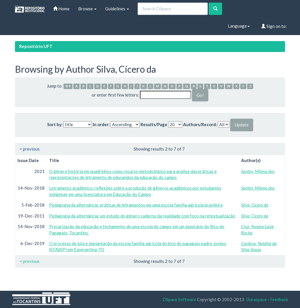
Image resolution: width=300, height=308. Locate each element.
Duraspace (256, 299)
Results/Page (154, 124)
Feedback (279, 299)
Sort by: (55, 124)
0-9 (68, 86)
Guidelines (117, 8)
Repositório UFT (36, 46)
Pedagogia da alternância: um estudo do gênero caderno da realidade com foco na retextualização (142, 215)
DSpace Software (179, 299)
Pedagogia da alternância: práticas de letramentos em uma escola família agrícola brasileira (136, 204)
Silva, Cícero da (254, 204)
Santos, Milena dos (258, 171)
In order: (101, 124)
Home (61, 8)
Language (239, 25)
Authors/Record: (200, 124)
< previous (30, 148)
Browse (87, 8)
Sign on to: (274, 26)
